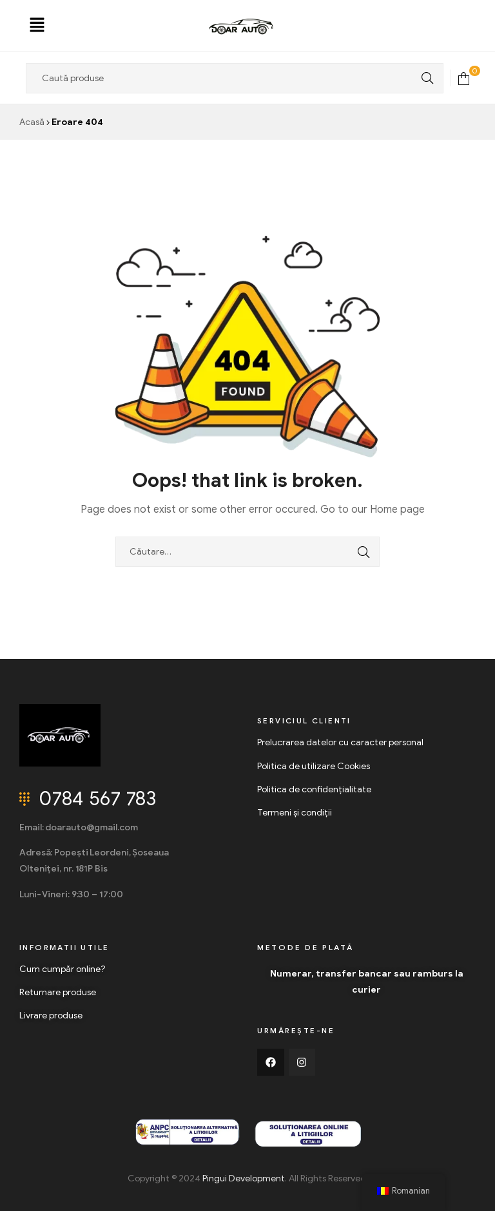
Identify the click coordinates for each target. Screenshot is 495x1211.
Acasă (31, 122)
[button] (37, 26)
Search (424, 78)
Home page (397, 509)
